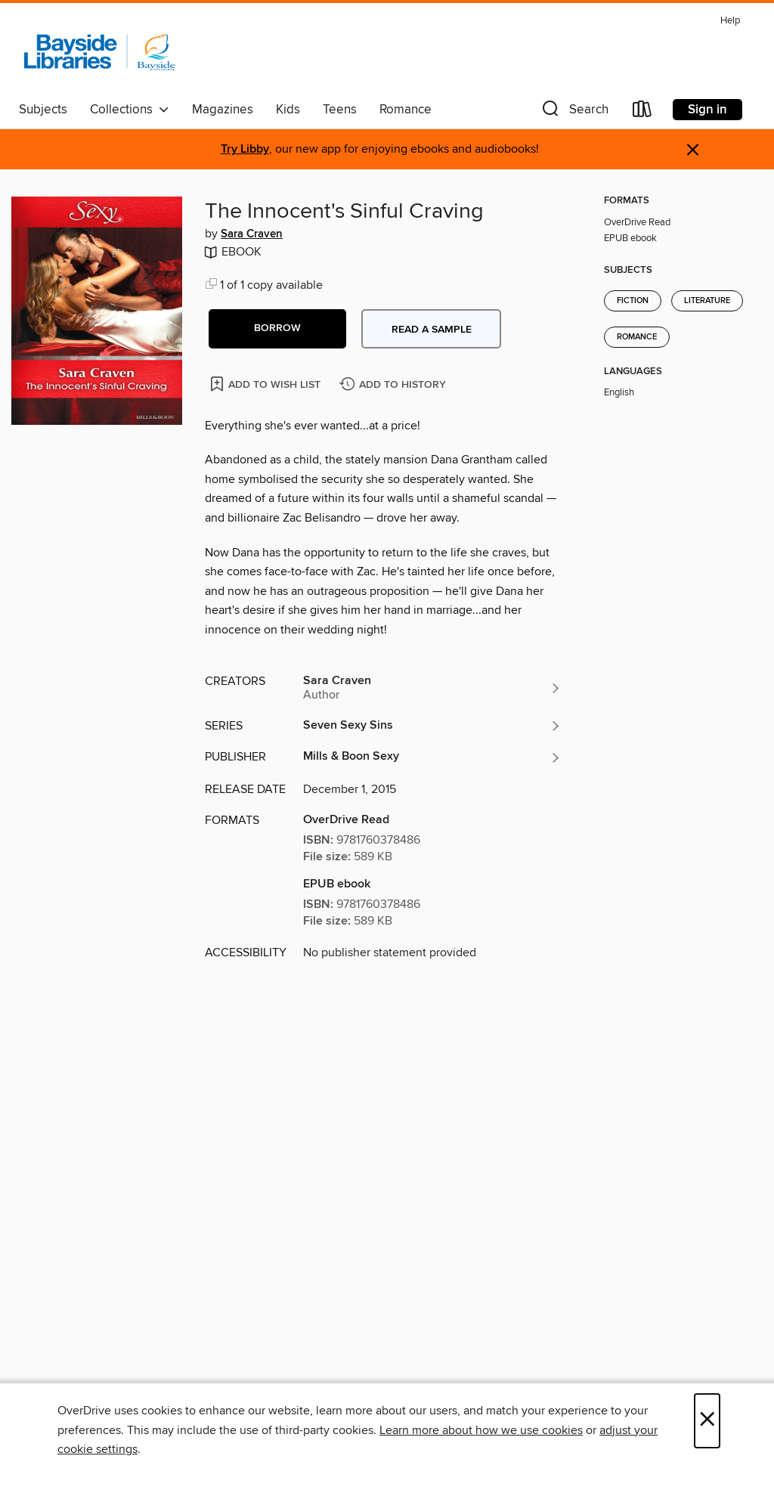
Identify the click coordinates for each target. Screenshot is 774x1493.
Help (730, 20)
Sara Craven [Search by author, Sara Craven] (252, 234)
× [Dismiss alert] (693, 150)
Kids (288, 109)
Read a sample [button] (432, 329)
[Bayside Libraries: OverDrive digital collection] (100, 52)
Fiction (633, 301)
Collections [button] (129, 109)
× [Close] (707, 1421)
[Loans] (642, 112)
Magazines (222, 109)
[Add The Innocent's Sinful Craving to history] (394, 385)
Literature (707, 301)
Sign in (707, 109)
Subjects (43, 109)
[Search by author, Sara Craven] (432, 688)
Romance (405, 109)
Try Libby (245, 149)
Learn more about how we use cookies (481, 1430)
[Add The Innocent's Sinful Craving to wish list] (266, 384)
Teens (340, 109)
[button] (574, 112)
